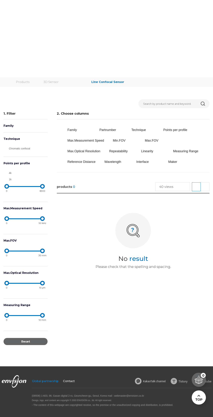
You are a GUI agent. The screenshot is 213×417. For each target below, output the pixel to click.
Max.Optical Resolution (21, 273)
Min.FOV (119, 140)
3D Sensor (51, 82)
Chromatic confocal (19, 148)
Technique (12, 139)
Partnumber (107, 130)
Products (22, 82)
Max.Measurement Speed (23, 208)
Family (9, 125)
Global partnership (45, 381)
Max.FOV (10, 240)
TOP (198, 400)
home (3, 82)
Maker (172, 162)
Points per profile (17, 163)
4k (10, 173)
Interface (142, 162)
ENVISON (12, 7)
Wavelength (112, 162)
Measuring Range (17, 305)
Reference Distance (81, 162)
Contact (69, 381)
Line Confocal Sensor (107, 82)
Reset (25, 341)
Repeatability (118, 151)
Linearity (147, 151)
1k (10, 179)
